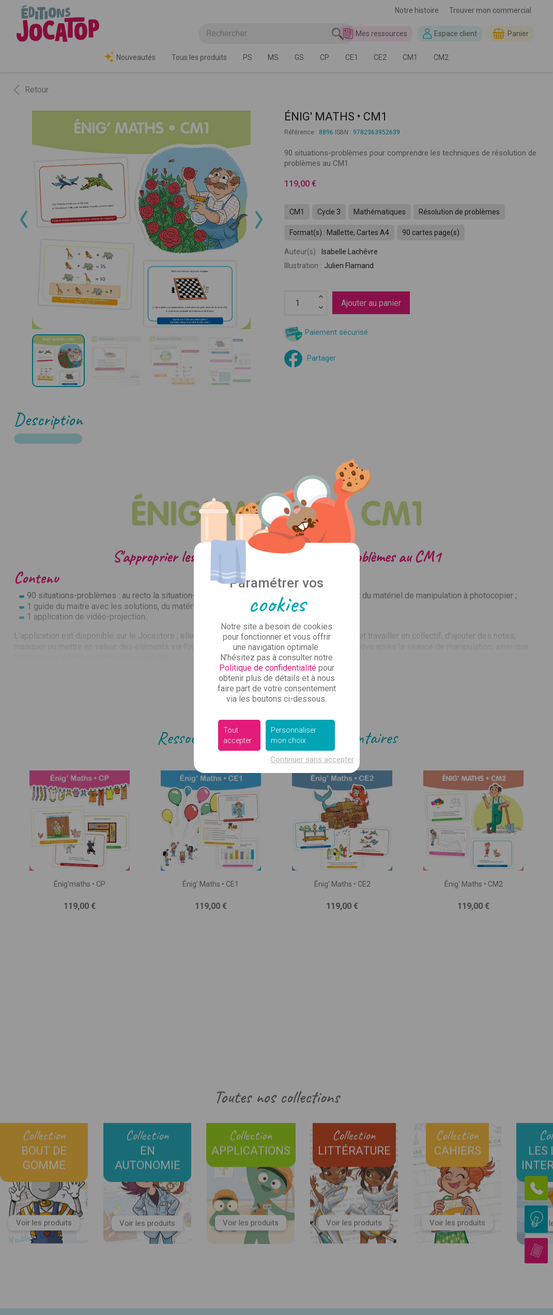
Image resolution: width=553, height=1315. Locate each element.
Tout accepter (237, 735)
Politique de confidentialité (267, 668)
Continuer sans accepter (312, 759)
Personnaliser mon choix (293, 735)
